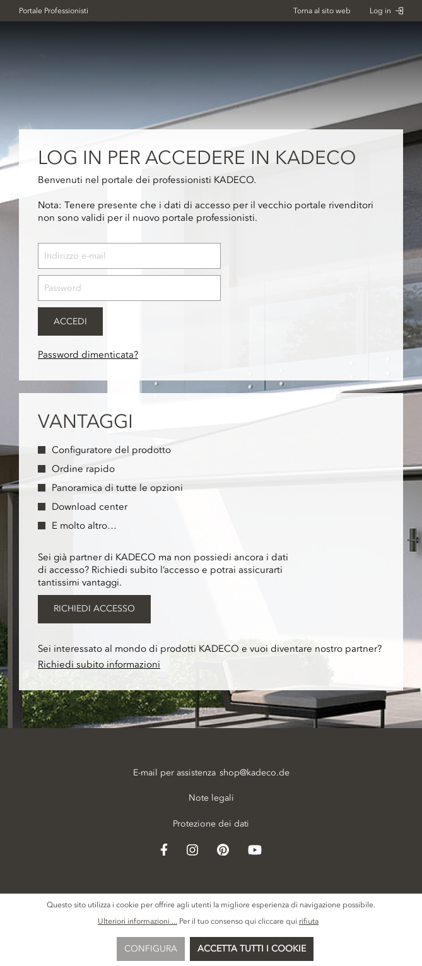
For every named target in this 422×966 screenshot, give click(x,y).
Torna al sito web (322, 10)
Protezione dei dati (211, 823)
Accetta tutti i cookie (251, 948)
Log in (386, 10)
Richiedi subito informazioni (99, 664)
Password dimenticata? (88, 354)
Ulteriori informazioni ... (137, 921)
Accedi (70, 321)
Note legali (211, 797)
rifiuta (309, 921)
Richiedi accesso (94, 608)
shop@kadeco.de (255, 772)
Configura (150, 948)
